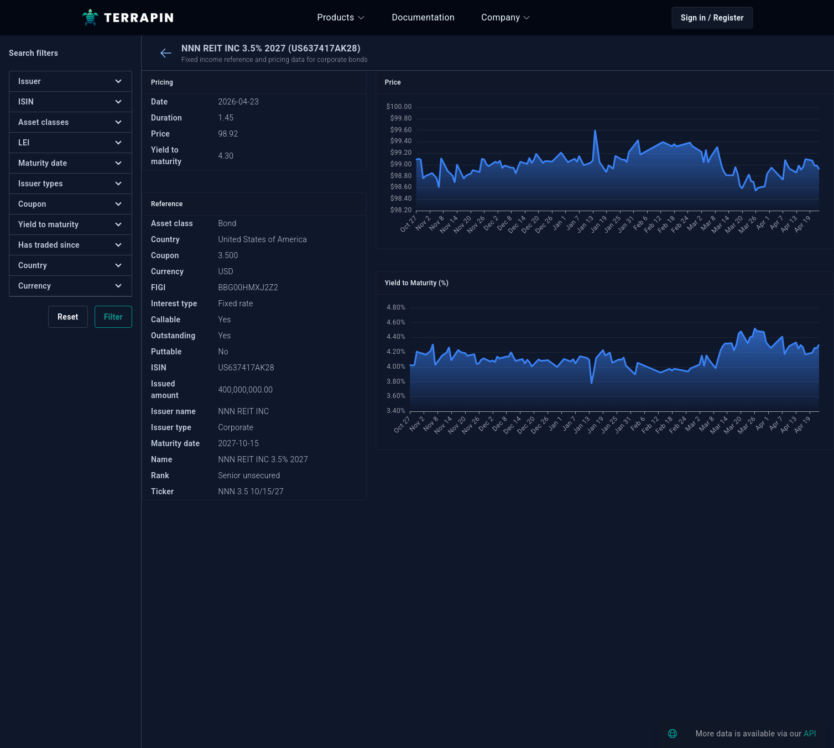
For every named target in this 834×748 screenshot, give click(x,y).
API (810, 733)
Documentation (423, 17)
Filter (113, 316)
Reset (68, 316)
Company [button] (506, 17)
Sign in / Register (712, 17)
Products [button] (341, 17)
